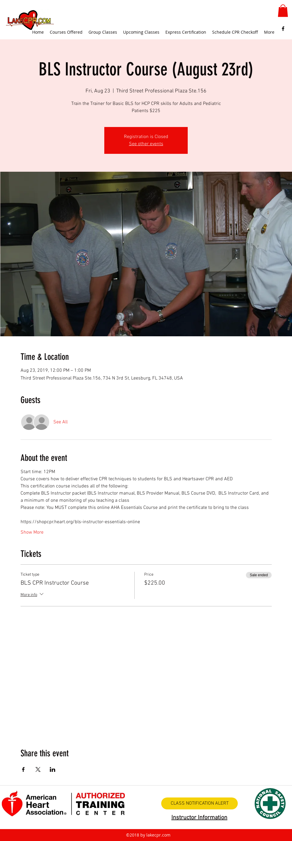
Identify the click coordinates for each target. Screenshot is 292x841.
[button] (283, 10)
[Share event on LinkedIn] (52, 769)
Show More (32, 532)
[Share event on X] (38, 769)
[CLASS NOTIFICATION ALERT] (199, 803)
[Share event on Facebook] (23, 769)
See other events (146, 144)
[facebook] (283, 29)
